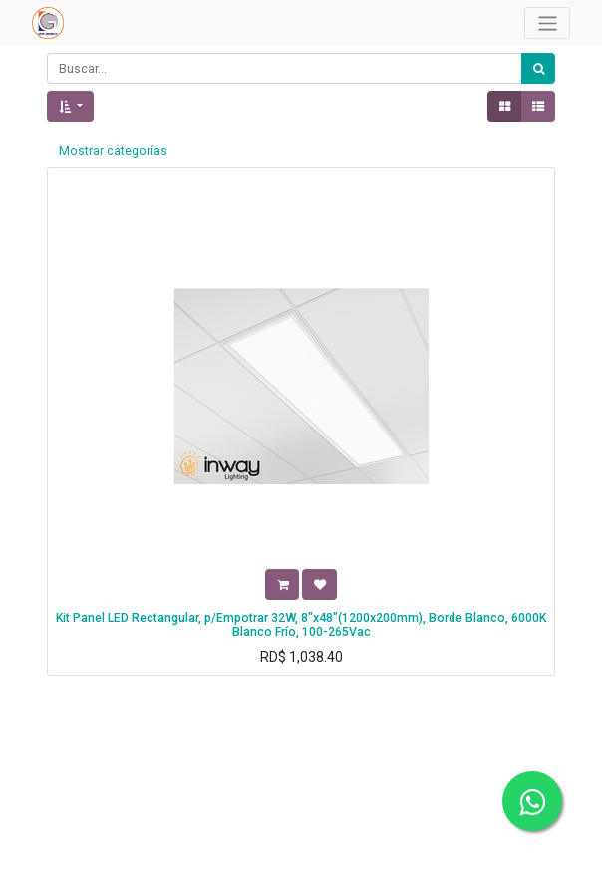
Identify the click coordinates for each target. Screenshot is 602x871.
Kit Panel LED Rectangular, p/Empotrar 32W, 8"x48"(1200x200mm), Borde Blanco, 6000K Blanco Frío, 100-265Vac (301, 625)
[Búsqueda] (538, 68)
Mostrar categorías (113, 151)
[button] (70, 106)
